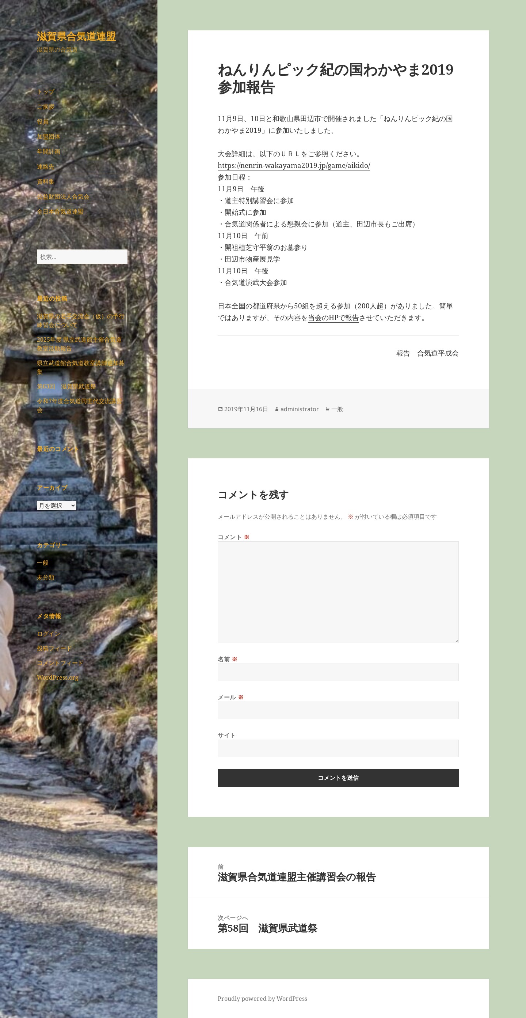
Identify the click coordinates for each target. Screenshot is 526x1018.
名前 (228, 659)
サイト (227, 735)
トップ (45, 91)
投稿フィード (54, 648)
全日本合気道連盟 (60, 211)
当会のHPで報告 (333, 317)
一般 (43, 563)
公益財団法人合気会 (63, 196)
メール (231, 697)
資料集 (45, 181)
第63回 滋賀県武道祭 (66, 386)
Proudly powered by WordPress (262, 999)
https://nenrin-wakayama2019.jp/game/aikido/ (294, 165)
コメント (234, 537)
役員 (43, 121)
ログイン (48, 634)
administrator (300, 409)
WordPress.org (58, 677)
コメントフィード (60, 663)
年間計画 (48, 151)
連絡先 (45, 166)
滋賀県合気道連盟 (76, 36)
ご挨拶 (45, 106)
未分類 (45, 577)
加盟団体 (48, 136)
